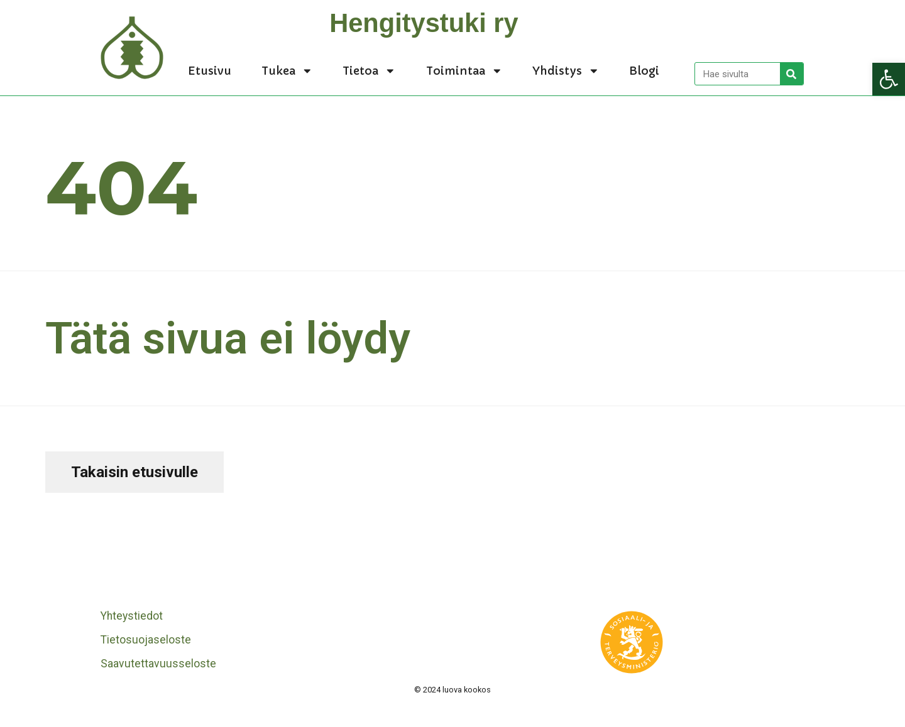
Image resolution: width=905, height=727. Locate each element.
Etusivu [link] (209, 71)
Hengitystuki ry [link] (423, 23)
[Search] (791, 74)
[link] (888, 79)
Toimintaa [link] (464, 71)
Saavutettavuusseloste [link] (158, 663)
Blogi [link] (644, 71)
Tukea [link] (287, 71)
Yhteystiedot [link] (132, 616)
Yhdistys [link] (566, 71)
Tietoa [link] (369, 71)
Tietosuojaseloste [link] (146, 639)
